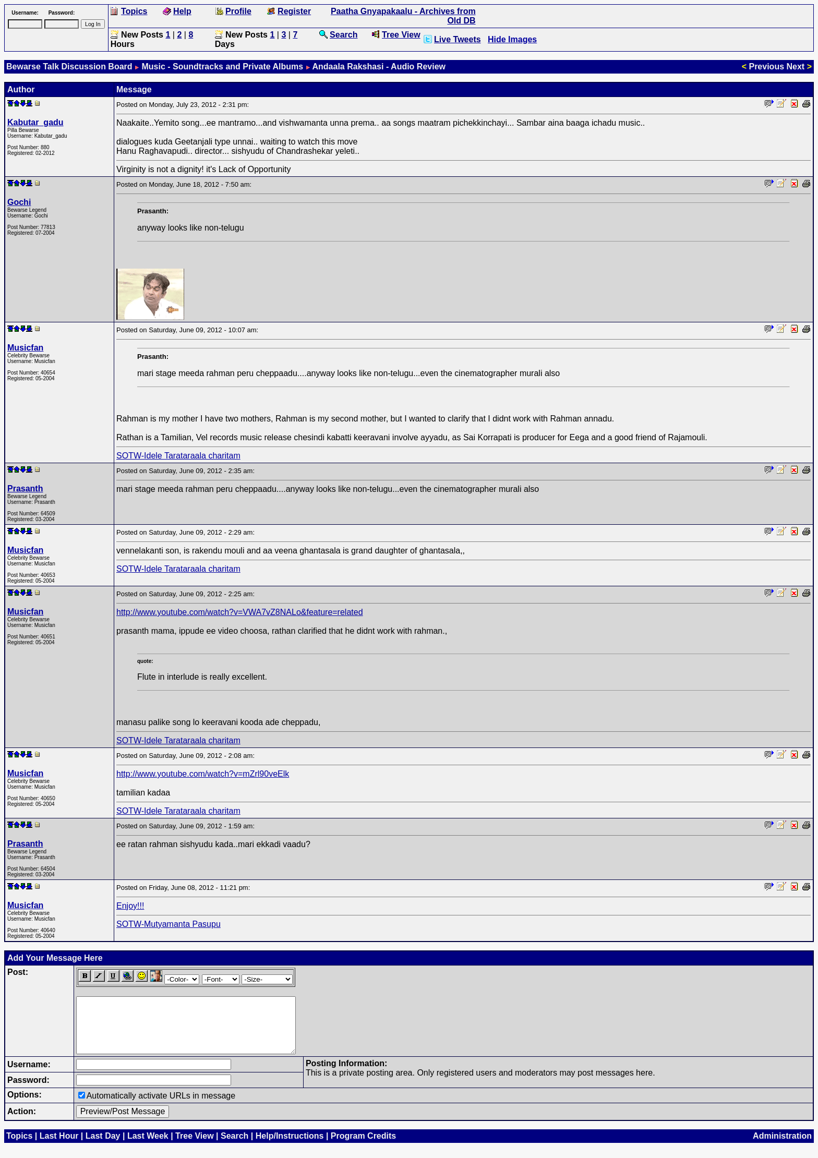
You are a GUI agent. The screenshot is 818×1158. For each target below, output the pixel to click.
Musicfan (25, 347)
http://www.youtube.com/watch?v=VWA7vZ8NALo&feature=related (239, 612)
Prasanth (25, 488)
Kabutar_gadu (35, 122)
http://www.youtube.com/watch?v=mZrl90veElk (202, 773)
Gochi (19, 202)
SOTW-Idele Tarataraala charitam (178, 455)
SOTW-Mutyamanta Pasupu (168, 924)
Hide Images (512, 39)
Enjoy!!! (130, 905)
